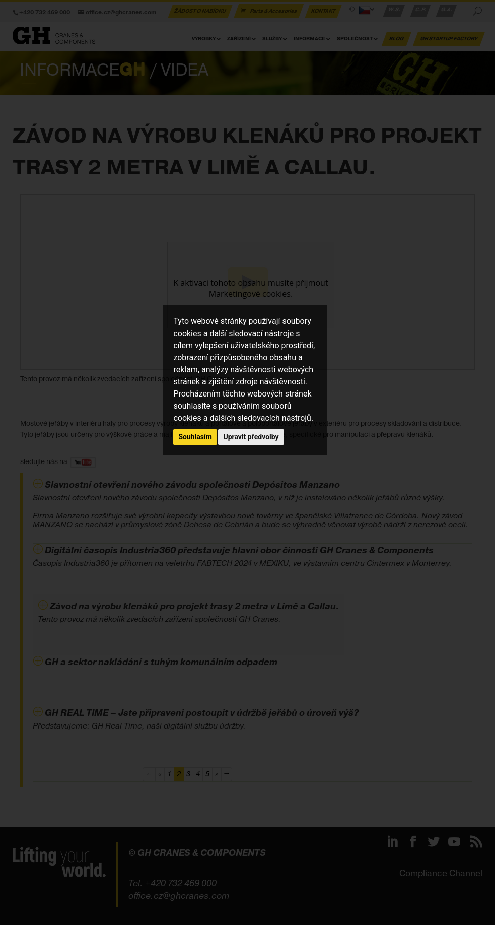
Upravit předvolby (250, 437)
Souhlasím (195, 437)
